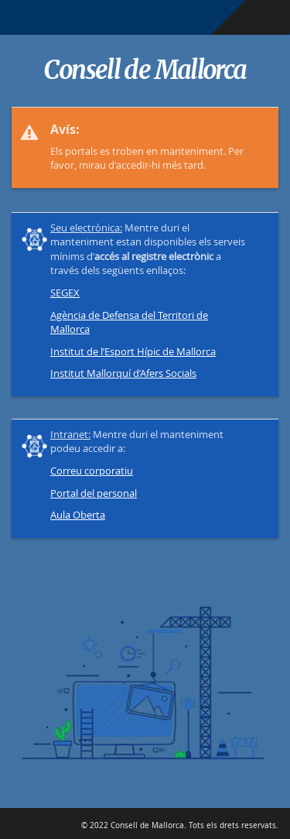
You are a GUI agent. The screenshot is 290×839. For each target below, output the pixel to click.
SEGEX (65, 293)
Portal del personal (93, 493)
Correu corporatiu (91, 471)
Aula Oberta (77, 515)
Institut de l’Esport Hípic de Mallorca (133, 351)
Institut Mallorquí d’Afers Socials (123, 373)
